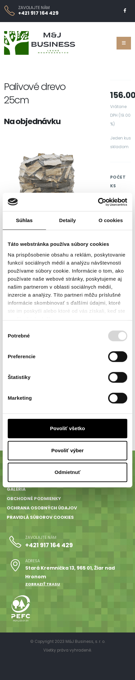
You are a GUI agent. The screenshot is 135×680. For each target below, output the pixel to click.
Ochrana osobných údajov (42, 508)
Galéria (16, 489)
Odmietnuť (67, 472)
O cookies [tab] (110, 220)
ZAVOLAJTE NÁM (34, 7)
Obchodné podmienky (34, 498)
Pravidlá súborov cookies (40, 517)
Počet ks (118, 181)
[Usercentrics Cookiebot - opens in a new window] (98, 202)
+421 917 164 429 (38, 13)
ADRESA (32, 561)
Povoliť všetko (67, 428)
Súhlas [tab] (24, 220)
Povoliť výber (67, 450)
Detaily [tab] (67, 220)
